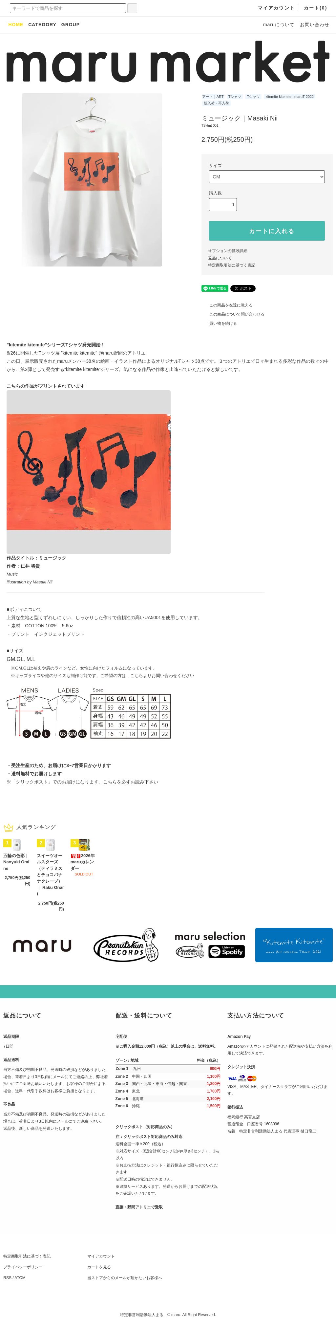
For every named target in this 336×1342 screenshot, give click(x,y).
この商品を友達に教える (227, 305)
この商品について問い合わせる (232, 314)
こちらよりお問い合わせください (162, 675)
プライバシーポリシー (23, 1283)
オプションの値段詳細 (227, 250)
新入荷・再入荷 (216, 103)
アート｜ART (213, 97)
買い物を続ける (219, 323)
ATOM (20, 1294)
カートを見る (99, 1283)
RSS (7, 1294)
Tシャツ (235, 97)
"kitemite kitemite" (79, 353)
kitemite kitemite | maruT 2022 (289, 97)
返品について (220, 258)
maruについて (279, 24)
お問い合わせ (314, 24)
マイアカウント (101, 1272)
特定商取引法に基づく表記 (231, 265)
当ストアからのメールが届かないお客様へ (124, 1294)
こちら (110, 781)
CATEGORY (42, 24)
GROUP (70, 24)
